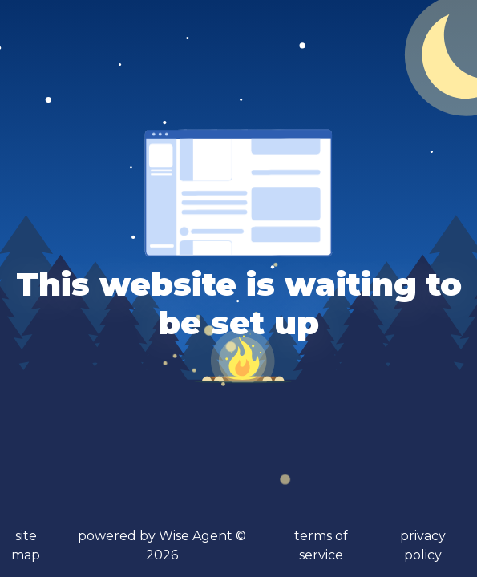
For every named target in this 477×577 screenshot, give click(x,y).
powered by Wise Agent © (162, 545)
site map (25, 545)
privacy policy (423, 545)
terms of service (321, 545)
